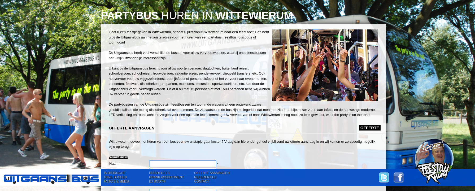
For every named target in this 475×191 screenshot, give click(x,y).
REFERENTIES (205, 177)
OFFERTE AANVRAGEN (212, 173)
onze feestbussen (252, 53)
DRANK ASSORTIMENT (166, 177)
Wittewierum (118, 157)
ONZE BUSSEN (115, 177)
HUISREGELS (159, 173)
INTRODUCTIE (115, 173)
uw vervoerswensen (210, 53)
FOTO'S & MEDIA (116, 181)
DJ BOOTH (157, 181)
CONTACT (201, 181)
